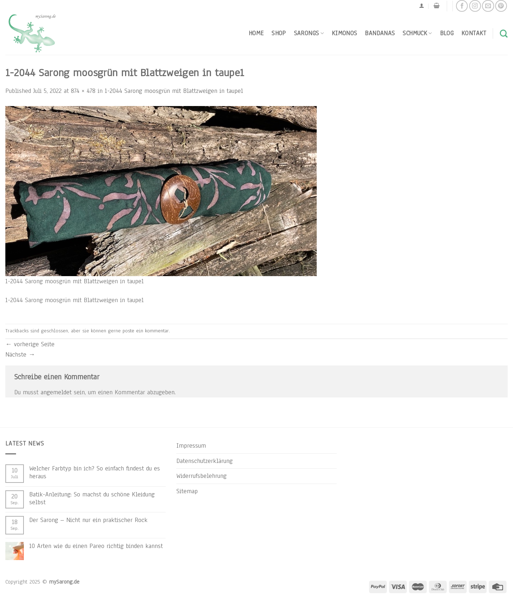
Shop (278, 33)
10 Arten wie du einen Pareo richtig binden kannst (96, 546)
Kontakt (473, 33)
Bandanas (380, 33)
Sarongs (309, 33)
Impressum (191, 445)
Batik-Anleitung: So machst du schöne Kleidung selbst (92, 498)
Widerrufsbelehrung (201, 475)
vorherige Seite (30, 344)
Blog (447, 33)
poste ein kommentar (146, 330)
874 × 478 (83, 90)
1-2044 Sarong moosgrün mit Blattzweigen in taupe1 (174, 90)
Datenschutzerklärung (204, 461)
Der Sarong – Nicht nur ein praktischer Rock (88, 520)
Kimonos (344, 33)
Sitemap (187, 491)
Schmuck (417, 33)
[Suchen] (504, 33)
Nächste (20, 354)
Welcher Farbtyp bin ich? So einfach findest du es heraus (94, 472)
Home (256, 33)
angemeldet (56, 392)
